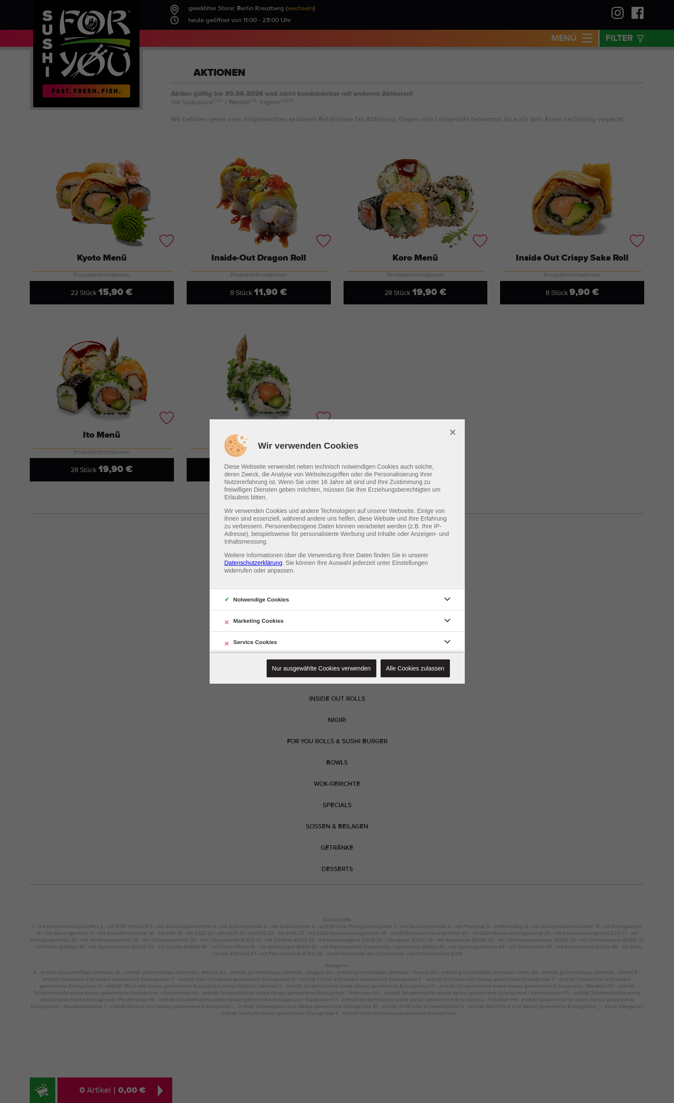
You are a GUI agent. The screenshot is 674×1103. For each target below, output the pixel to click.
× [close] (452, 431)
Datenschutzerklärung (253, 562)
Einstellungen (410, 562)
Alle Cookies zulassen (415, 668)
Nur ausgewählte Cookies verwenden (321, 668)
